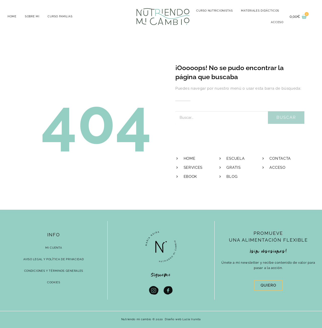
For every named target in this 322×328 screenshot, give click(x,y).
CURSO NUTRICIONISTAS (214, 10)
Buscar (286, 117)
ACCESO (277, 22)
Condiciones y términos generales (53, 270)
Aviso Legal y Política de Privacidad (53, 259)
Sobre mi (32, 16)
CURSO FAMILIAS (60, 16)
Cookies (53, 282)
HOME (12, 16)
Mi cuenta (53, 247)
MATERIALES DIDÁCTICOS (260, 10)
